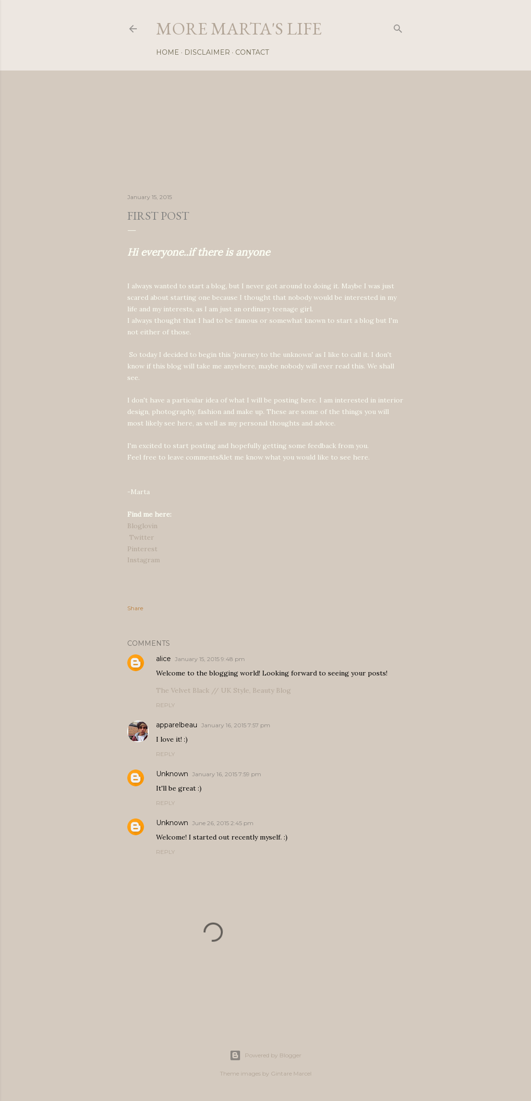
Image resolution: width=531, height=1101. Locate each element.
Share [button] (135, 608)
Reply (165, 705)
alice (163, 658)
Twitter (141, 537)
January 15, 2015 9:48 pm (210, 659)
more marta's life (239, 28)
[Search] (398, 26)
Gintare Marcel (291, 1073)
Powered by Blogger (265, 1055)
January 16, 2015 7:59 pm (226, 774)
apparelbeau (176, 725)
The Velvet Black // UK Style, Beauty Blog (223, 690)
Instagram (143, 560)
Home (167, 52)
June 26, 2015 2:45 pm (222, 823)
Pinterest (142, 549)
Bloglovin (142, 525)
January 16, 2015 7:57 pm (235, 725)
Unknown (172, 774)
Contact (252, 52)
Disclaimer (207, 52)
